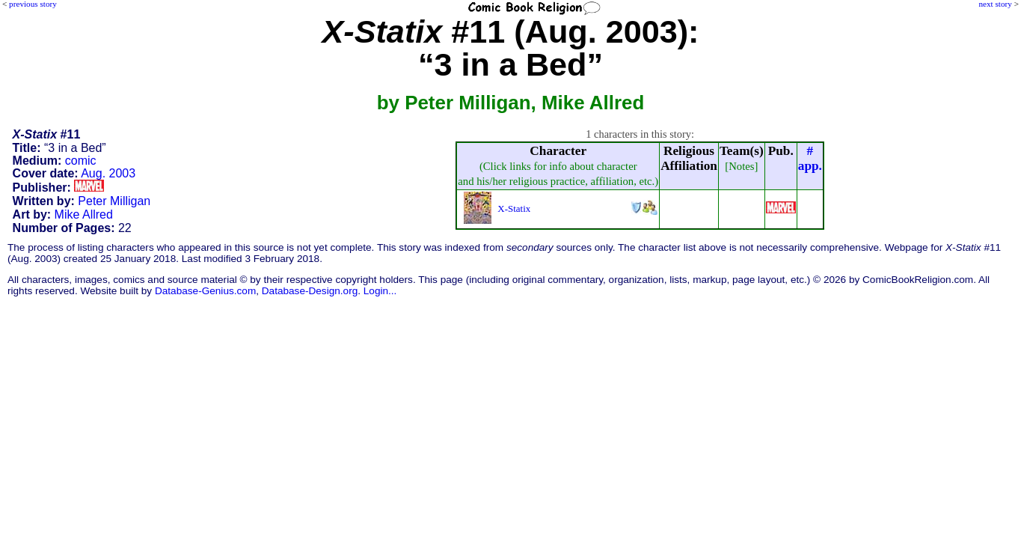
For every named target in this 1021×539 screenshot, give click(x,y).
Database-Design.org (310, 290)
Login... (380, 290)
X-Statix (513, 208)
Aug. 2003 (108, 173)
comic (80, 160)
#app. (810, 158)
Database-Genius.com (205, 290)
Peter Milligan (114, 201)
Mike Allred (84, 214)
